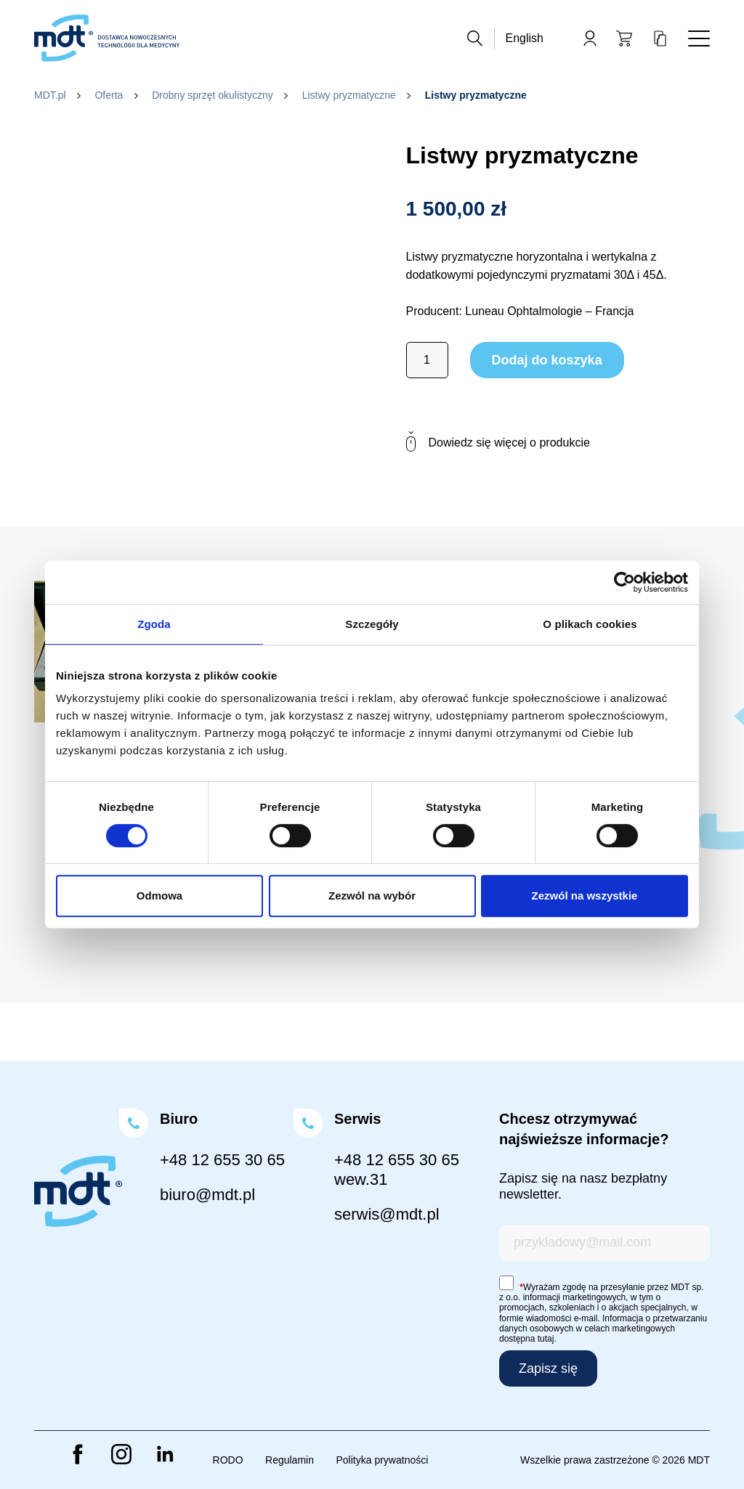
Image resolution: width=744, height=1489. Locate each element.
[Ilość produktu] (427, 360)
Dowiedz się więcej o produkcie (498, 442)
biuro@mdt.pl (207, 1195)
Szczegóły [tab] (371, 624)
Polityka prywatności (382, 1460)
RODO (228, 1460)
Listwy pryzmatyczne (349, 95)
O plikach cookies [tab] (589, 624)
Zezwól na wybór (372, 895)
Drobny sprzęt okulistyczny (212, 95)
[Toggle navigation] (699, 38)
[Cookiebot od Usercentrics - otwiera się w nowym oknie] (624, 582)
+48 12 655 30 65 (222, 1160)
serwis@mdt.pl (387, 1214)
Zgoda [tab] (154, 624)
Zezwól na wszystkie (585, 895)
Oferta (108, 95)
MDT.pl (50, 95)
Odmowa (159, 895)
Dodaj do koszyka (547, 360)
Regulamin (289, 1460)
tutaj (546, 1339)
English (524, 38)
